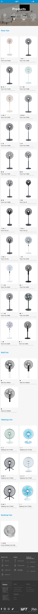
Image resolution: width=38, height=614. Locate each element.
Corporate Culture (17, 589)
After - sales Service (30, 589)
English (15, 597)
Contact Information (30, 591)
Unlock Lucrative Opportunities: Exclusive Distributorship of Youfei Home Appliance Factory (6, 597)
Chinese (15, 599)
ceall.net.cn (35, 611)
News (4, 585)
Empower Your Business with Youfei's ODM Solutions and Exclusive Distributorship (5, 590)
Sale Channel (28, 587)
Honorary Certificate (18, 591)
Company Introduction (18, 587)
